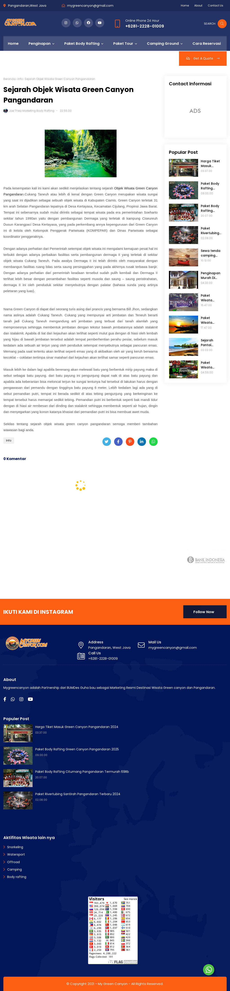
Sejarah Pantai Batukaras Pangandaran (211, 342)
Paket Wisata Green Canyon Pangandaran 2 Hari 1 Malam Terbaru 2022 (211, 320)
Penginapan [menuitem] (40, 43)
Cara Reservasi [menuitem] (206, 43)
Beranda (9, 79)
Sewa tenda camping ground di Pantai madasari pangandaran (211, 253)
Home (185, 5)
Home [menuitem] (13, 43)
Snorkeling (15, 847)
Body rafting (16, 877)
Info (20, 79)
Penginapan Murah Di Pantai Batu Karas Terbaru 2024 (210, 275)
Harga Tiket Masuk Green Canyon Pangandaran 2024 (211, 163)
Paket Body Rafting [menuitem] (82, 43)
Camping (14, 869)
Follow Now (203, 611)
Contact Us (215, 5)
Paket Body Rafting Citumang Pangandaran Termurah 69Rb (211, 208)
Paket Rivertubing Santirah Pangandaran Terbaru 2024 (211, 230)
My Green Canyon (113, 983)
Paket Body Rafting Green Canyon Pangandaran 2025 (211, 186)
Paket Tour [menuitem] (123, 43)
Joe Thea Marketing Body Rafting (31, 111)
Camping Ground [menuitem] (163, 43)
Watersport (16, 854)
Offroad (13, 862)
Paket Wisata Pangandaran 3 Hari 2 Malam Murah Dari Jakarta (211, 298)
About (198, 5)
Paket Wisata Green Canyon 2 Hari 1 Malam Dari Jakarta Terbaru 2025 (211, 365)
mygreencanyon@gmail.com (90, 5)
